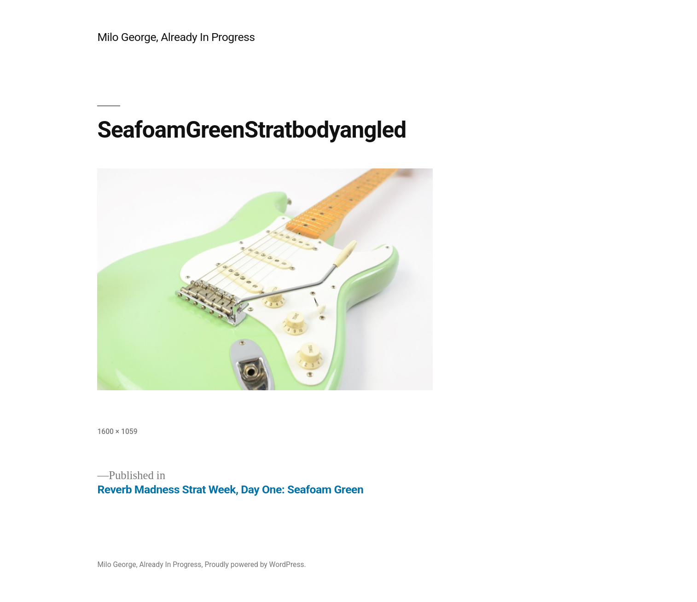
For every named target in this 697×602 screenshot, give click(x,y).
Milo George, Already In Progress (176, 37)
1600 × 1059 (117, 431)
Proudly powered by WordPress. (255, 564)
